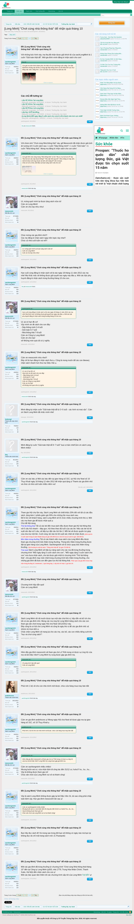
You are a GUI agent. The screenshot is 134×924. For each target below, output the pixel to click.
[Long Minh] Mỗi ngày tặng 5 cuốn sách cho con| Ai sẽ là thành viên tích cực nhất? (52, 116)
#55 (90, 694)
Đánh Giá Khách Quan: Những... (109, 115)
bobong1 (8, 419)
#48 (90, 417)
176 (17, 702)
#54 (90, 672)
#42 (90, 184)
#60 (90, 879)
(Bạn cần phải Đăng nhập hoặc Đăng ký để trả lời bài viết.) (76, 895)
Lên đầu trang (124, 912)
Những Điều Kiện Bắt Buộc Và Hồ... (110, 104)
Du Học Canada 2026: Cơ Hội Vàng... (111, 59)
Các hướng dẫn (40, 11)
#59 (90, 841)
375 (17, 218)
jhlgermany (103, 84)
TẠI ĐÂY (86, 875)
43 (17, 222)
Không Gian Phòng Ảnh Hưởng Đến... (111, 53)
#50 (90, 490)
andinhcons (9, 696)
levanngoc (32, 102)
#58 (90, 820)
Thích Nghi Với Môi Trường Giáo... (110, 110)
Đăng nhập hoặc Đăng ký (121, 2)
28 (17, 432)
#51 (90, 567)
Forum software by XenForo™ (19, 915)
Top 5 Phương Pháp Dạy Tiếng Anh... (111, 48)
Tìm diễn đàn (8, 14)
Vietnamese (16, 912)
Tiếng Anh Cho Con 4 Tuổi (108, 70)
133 (17, 72)
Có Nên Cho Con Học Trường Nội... (110, 64)
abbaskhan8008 (105, 38)
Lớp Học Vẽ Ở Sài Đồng (30, 112)
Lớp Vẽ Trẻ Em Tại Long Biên (32, 100)
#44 (90, 260)
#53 (90, 638)
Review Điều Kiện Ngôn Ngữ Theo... (110, 99)
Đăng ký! (111, 23)
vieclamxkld (103, 49)
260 (17, 461)
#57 (90, 779)
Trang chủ (10, 11)
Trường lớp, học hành (20, 31)
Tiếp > (36, 38)
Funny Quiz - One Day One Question (111, 37)
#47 (90, 392)
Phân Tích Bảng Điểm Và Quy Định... (111, 82)
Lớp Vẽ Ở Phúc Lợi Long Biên (33, 108)
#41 (90, 121)
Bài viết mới (17, 14)
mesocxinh (29, 126)
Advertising (51, 11)
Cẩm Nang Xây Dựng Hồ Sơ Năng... (111, 88)
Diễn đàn (19, 11)
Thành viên (29, 11)
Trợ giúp (109, 912)
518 (17, 68)
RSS (130, 912)
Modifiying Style (7, 912)
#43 (90, 210)
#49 (90, 453)
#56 (90, 737)
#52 (90, 592)
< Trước (19, 38)
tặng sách (12, 35)
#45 (90, 282)
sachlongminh (34, 31)
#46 (90, 344)
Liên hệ (60, 11)
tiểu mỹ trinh (103, 44)
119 (17, 428)
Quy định (128, 915)
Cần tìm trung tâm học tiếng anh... (110, 42)
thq (22, 126)
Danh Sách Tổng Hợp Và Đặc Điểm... (111, 93)
